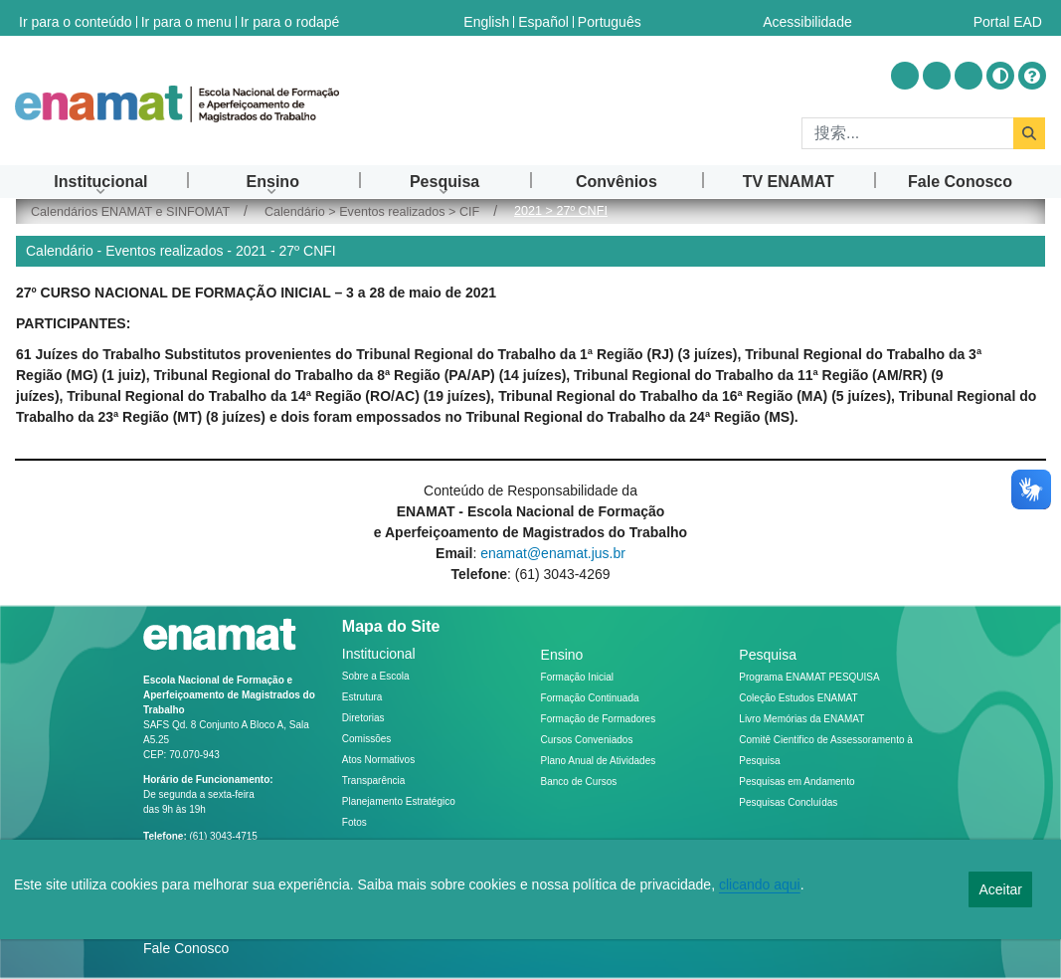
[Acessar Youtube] (937, 76)
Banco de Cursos (579, 781)
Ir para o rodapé (290, 18)
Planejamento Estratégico (398, 801)
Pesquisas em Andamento (796, 781)
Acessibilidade (807, 18)
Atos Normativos (378, 759)
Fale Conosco (186, 948)
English (486, 18)
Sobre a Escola (376, 676)
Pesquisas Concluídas (788, 802)
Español (543, 18)
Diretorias (363, 717)
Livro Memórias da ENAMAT (801, 718)
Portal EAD (1007, 18)
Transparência (374, 780)
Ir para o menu (186, 18)
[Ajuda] (1032, 76)
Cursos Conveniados (587, 739)
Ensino (562, 655)
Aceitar (1000, 889)
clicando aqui (759, 884)
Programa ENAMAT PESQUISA (809, 677)
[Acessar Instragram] (905, 76)
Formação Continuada (590, 697)
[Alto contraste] (1000, 76)
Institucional (379, 654)
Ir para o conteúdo (75, 18)
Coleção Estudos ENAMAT (798, 697)
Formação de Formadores (598, 718)
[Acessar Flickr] (968, 76)
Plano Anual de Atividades (598, 760)
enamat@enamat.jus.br (552, 553)
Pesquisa (767, 655)
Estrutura (362, 696)
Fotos (354, 822)
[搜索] (907, 133)
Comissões (366, 738)
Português (609, 18)
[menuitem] (101, 181)
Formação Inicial (577, 677)
